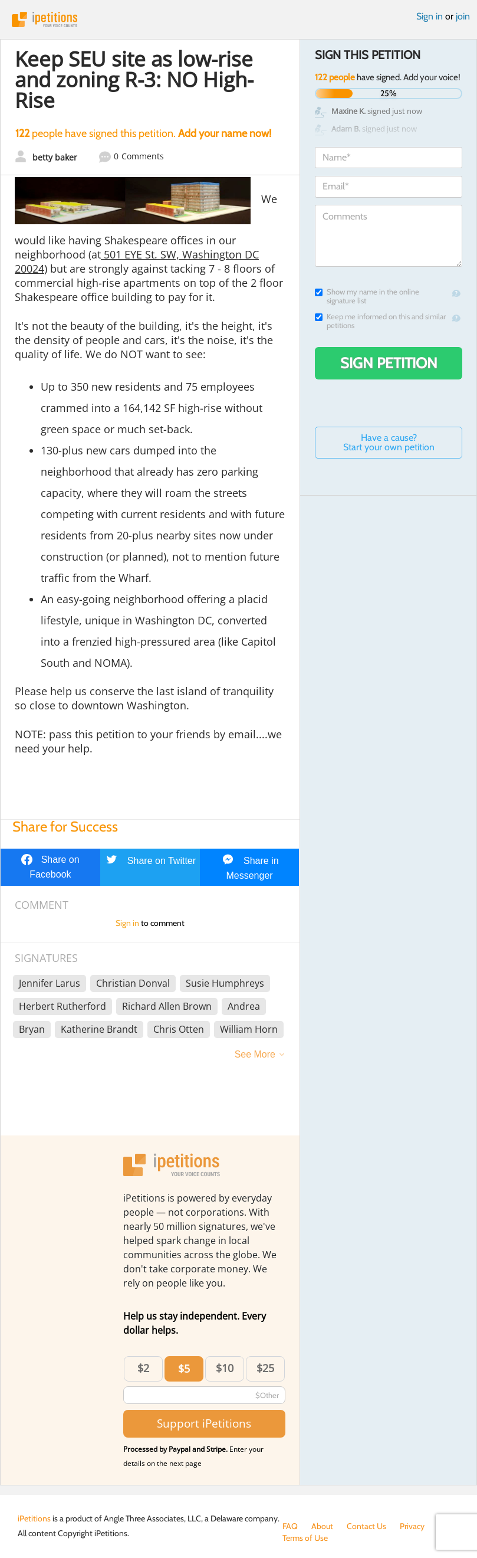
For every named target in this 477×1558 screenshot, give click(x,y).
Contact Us (366, 1526)
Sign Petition (388, 363)
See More (255, 1054)
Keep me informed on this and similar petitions (380, 321)
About (322, 1526)
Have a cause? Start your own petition (389, 442)
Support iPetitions (204, 1423)
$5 (184, 1368)
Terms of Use (305, 1538)
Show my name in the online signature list (367, 296)
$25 (265, 1368)
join (463, 16)
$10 (224, 1368)
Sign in (429, 16)
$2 (143, 1368)
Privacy (412, 1526)
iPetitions (238, 19)
